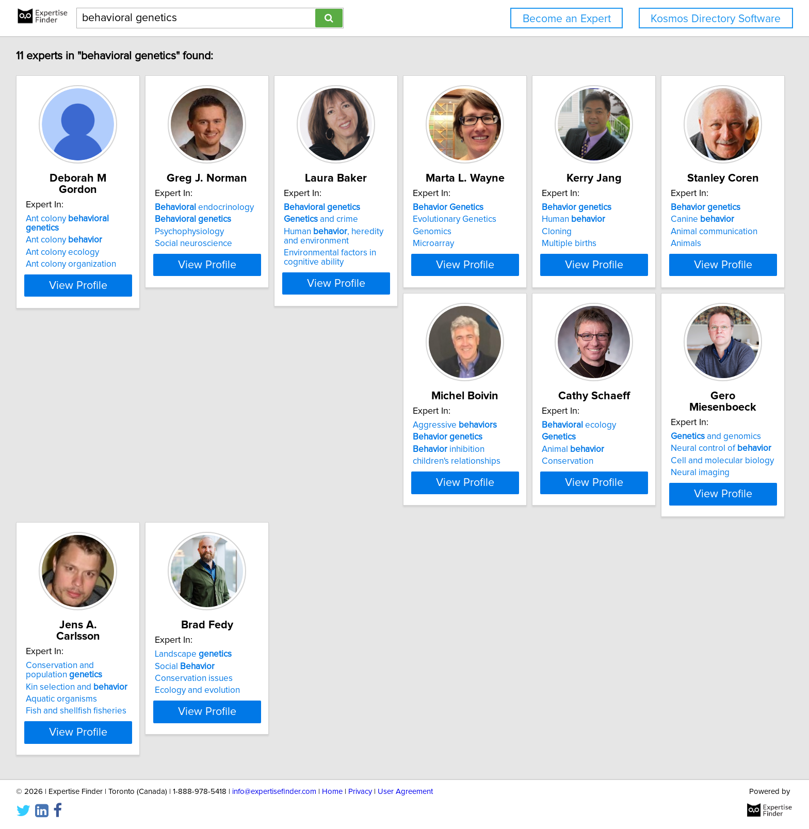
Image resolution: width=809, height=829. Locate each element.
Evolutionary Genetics (533, 219)
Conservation (363, 479)
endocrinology (231, 207)
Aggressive (224, 443)
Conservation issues (66, 704)
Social (57, 691)
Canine (59, 455)
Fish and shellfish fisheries (696, 489)
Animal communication (70, 468)
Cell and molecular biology (543, 468)
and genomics (537, 443)
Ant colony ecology (64, 231)
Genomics (511, 231)
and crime (374, 219)
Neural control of (542, 455)
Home (332, 815)
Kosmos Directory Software (716, 18)
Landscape (65, 680)
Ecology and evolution (69, 716)
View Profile (92, 283)
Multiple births (673, 243)
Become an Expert (567, 18)
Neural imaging (521, 479)
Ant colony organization (72, 243)
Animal (368, 468)
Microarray (512, 243)
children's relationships (226, 479)
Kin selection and (697, 464)
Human (678, 219)
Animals (42, 479)
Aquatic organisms (682, 477)
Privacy (360, 815)
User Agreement (405, 815)
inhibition (218, 468)
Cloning (661, 231)
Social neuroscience (221, 243)
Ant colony (86, 207)
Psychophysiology (216, 231)
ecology (374, 443)
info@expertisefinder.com (274, 815)
